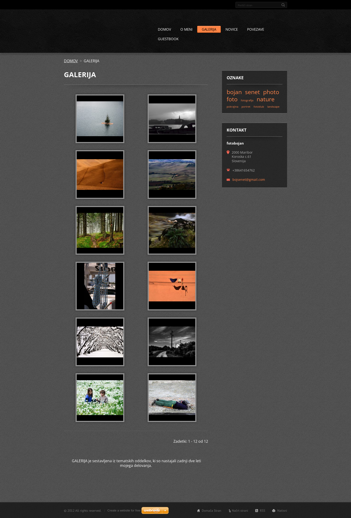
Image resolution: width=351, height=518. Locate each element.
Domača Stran (211, 510)
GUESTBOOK (168, 38)
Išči (283, 4)
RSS (262, 510)
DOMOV (164, 29)
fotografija (247, 100)
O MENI (186, 29)
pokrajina (232, 106)
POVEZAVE (255, 29)
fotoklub (259, 106)
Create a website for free (123, 510)
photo (271, 92)
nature (266, 99)
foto (232, 99)
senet (252, 92)
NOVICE (231, 29)
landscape (273, 106)
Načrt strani (240, 510)
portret (246, 106)
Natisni (282, 510)
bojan (234, 92)
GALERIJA (209, 29)
